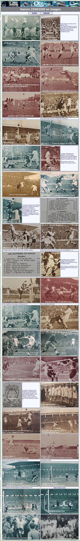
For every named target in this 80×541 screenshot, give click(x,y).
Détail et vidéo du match (59, 487)
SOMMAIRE (46, 13)
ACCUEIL (34, 13)
